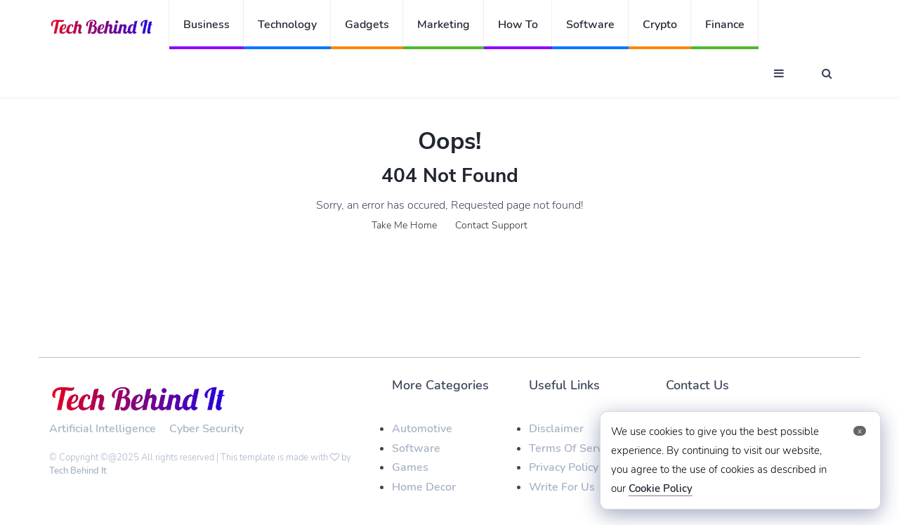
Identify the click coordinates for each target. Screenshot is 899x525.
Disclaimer (556, 428)
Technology (287, 24)
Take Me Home (404, 225)
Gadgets (367, 24)
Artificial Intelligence (102, 428)
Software (590, 24)
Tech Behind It (78, 471)
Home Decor (424, 487)
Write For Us (562, 487)
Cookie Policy (661, 488)
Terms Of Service (573, 448)
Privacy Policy (563, 467)
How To (518, 24)
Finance (724, 24)
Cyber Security (206, 428)
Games (410, 467)
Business (206, 24)
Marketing (443, 24)
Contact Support (491, 225)
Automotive (422, 428)
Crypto (660, 24)
